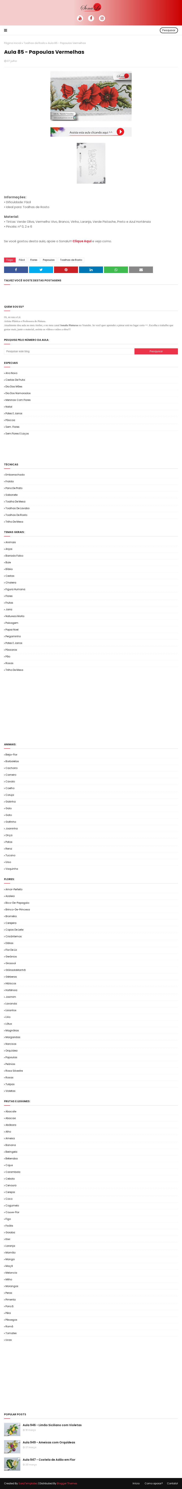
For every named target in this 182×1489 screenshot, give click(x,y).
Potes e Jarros (13, 413)
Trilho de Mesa (14, 521)
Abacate (10, 1111)
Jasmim (10, 997)
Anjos (8, 549)
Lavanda (11, 1003)
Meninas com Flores (18, 400)
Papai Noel (11, 629)
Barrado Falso (14, 555)
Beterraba (11, 1158)
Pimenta (10, 1299)
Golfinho (10, 821)
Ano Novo (11, 373)
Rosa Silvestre (14, 1070)
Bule (8, 562)
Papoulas (49, 260)
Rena (8, 848)
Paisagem (11, 623)
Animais (10, 542)
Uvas (8, 1340)
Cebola (10, 1178)
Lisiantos (10, 1010)
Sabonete (11, 495)
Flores (33, 260)
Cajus (9, 1165)
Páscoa (10, 420)
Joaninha (11, 828)
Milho (8, 1279)
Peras (8, 1293)
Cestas (9, 576)
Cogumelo (12, 1205)
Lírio (7, 1017)
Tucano (10, 855)
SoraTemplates (28, 1483)
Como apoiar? (154, 1483)
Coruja (9, 795)
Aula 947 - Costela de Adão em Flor (49, 1460)
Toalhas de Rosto (35, 43)
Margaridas (12, 1037)
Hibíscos (10, 983)
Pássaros (11, 649)
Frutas (9, 602)
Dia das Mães (13, 386)
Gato (8, 815)
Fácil (22, 260)
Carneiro (10, 774)
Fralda (9, 481)
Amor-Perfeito (13, 889)
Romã (9, 1326)
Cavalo (10, 781)
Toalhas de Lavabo (17, 508)
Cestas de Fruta (15, 380)
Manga (10, 1259)
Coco (8, 1199)
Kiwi (7, 1239)
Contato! (172, 1483)
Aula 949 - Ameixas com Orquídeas (49, 1442)
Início (136, 1483)
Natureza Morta (14, 616)
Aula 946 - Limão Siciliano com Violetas (52, 1425)
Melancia (11, 1272)
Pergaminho (13, 636)
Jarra (8, 609)
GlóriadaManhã (15, 970)
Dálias (9, 943)
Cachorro (11, 768)
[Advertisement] (51, 449)
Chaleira (10, 582)
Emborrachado (15, 474)
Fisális (9, 1225)
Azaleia (10, 896)
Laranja (10, 1246)
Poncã (9, 1306)
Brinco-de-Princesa (17, 909)
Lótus (8, 1023)
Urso (8, 862)
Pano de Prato (13, 488)
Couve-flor (12, 1212)
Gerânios (11, 956)
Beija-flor (11, 754)
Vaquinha (11, 869)
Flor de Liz (11, 950)
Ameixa (10, 1138)
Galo (8, 808)
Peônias (10, 1064)
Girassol (10, 963)
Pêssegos (11, 1319)
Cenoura (10, 1185)
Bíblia (9, 569)
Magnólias (12, 1030)
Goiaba (10, 1232)
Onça (8, 835)
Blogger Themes (67, 1483)
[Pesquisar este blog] (69, 351)
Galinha (10, 801)
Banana (10, 1145)
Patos (8, 842)
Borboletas (12, 761)
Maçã (9, 1266)
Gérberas (11, 976)
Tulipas (10, 1084)
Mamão (10, 1252)
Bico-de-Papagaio (17, 903)
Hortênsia (11, 990)
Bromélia (11, 916)
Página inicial (12, 43)
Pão (7, 656)
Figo (8, 1219)
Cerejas (10, 1192)
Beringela (11, 1151)
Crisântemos (13, 936)
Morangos (11, 1286)
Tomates (11, 1333)
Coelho (9, 788)
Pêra (8, 1313)
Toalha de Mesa (15, 501)
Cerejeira (10, 923)
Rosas (9, 663)
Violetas (10, 1091)
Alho (8, 1131)
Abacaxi (10, 1118)
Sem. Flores (12, 427)
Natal (8, 406)
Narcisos (10, 1044)
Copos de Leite (14, 929)
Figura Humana (15, 589)
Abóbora (10, 1125)
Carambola (12, 1172)
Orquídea (11, 1050)
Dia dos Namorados (18, 393)
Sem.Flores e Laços (17, 433)
